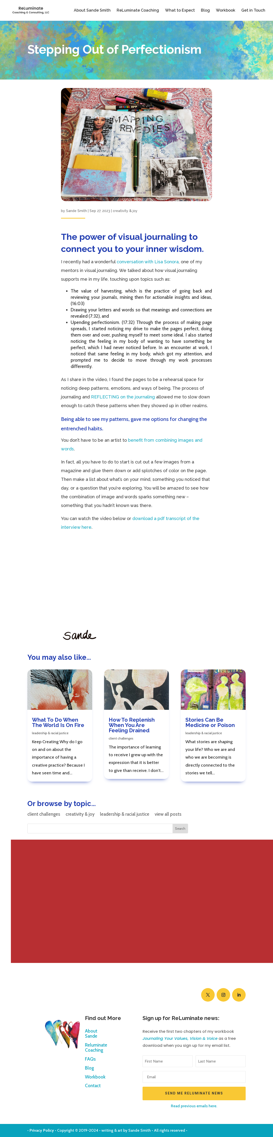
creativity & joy (125, 211)
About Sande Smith (92, 11)
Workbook (225, 11)
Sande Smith (76, 211)
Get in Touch (253, 11)
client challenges (121, 738)
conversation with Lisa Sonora (148, 261)
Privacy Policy (42, 1130)
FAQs (90, 1059)
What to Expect (180, 11)
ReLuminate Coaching (138, 11)
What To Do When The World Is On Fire (58, 722)
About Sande (91, 1034)
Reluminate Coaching (96, 1048)
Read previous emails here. (194, 1106)
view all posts (168, 815)
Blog (205, 11)
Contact (93, 1085)
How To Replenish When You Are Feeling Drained (132, 725)
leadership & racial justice (50, 733)
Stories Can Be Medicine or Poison (210, 722)
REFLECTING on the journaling (123, 396)
